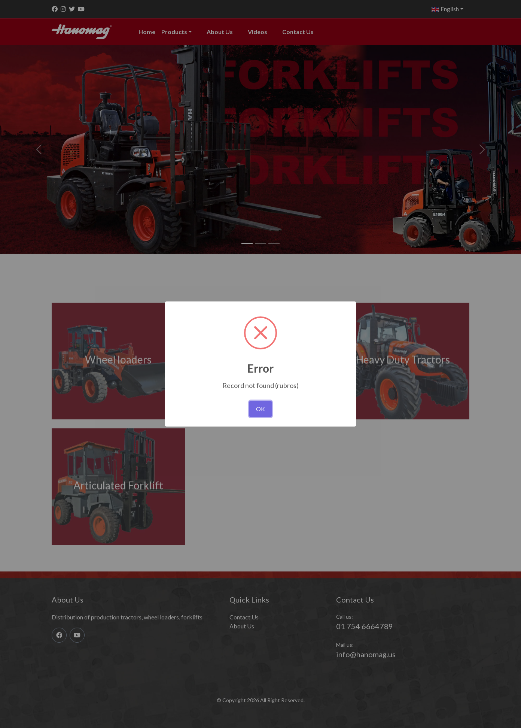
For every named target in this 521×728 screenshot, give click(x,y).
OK (260, 408)
